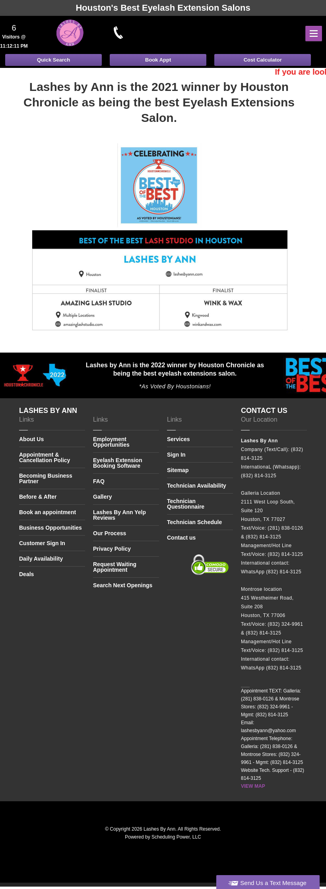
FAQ (99, 481)
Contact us (181, 537)
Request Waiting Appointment (114, 567)
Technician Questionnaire (185, 504)
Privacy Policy (112, 549)
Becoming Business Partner (45, 478)
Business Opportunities (50, 528)
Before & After (37, 497)
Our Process (109, 533)
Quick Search (53, 60)
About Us (31, 439)
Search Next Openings (122, 585)
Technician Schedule (194, 522)
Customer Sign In (42, 543)
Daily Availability (41, 558)
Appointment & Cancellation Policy (44, 457)
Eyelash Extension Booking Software (117, 463)
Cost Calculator (263, 60)
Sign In (176, 454)
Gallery (102, 497)
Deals (26, 574)
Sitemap (177, 470)
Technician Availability (196, 485)
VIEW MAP (253, 786)
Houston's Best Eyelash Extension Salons (163, 8)
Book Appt (158, 60)
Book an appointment (47, 512)
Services (178, 439)
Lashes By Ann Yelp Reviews (119, 515)
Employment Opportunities (111, 442)
